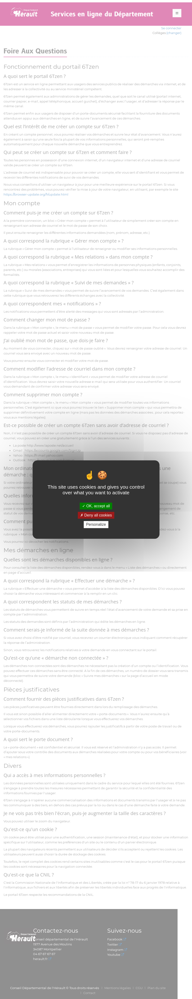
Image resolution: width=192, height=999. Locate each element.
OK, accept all (96, 506)
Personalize (96, 525)
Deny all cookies (96, 515)
